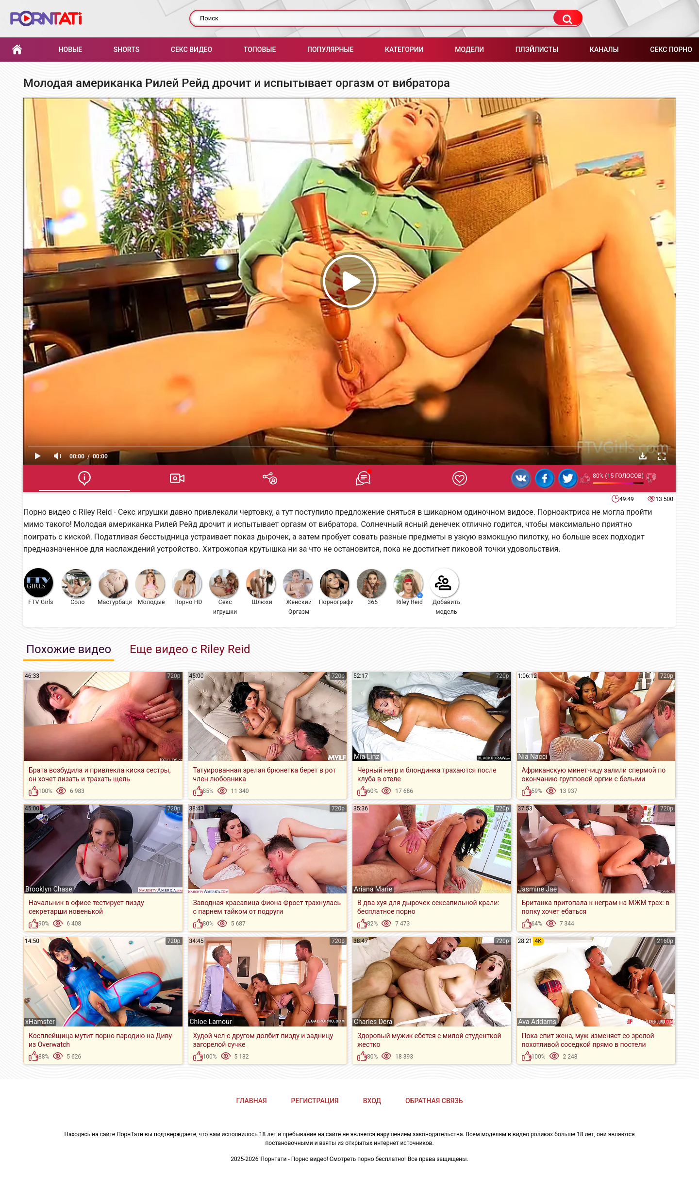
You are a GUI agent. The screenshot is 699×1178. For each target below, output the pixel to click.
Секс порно (671, 49)
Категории (404, 49)
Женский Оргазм (297, 592)
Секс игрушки (223, 592)
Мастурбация (115, 587)
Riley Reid (408, 587)
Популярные (330, 49)
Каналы (604, 49)
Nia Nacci (533, 756)
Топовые (260, 49)
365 (371, 587)
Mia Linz (366, 756)
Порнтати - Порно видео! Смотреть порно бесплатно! (333, 1159)
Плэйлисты (537, 49)
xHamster (40, 1022)
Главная (17, 49)
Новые (70, 49)
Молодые (150, 587)
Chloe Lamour (211, 1022)
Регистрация (315, 1101)
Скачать (643, 456)
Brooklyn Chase (48, 889)
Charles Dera (373, 1022)
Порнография (336, 587)
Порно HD (187, 587)
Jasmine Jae (537, 889)
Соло (76, 587)
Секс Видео (191, 49)
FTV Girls (38, 587)
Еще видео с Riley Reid (190, 649)
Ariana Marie (373, 889)
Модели (469, 49)
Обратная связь (434, 1101)
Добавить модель (445, 591)
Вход (372, 1101)
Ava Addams (537, 1022)
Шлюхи (260, 587)
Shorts (126, 49)
